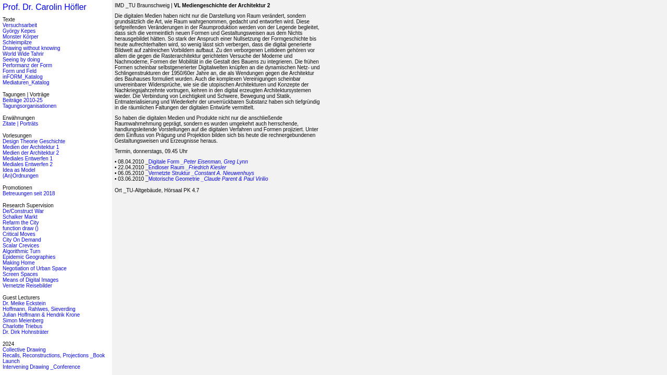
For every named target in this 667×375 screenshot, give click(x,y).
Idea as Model (19, 170)
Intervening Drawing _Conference (41, 367)
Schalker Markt (20, 217)
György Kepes (19, 31)
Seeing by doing (21, 60)
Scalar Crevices (21, 245)
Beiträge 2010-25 (23, 100)
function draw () (21, 228)
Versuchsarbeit (20, 25)
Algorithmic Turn (21, 251)
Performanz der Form (27, 65)
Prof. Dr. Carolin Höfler (45, 7)
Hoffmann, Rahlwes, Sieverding (39, 309)
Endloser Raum (188, 167)
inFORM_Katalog (23, 77)
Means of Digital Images (30, 280)
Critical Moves (19, 234)
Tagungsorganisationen (29, 106)
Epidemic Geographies (29, 257)
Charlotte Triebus (22, 326)
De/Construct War (23, 211)
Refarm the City (21, 223)
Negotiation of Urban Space (35, 268)
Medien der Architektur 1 (31, 147)
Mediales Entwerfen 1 (28, 158)
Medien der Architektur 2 (31, 153)
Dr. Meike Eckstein (24, 303)
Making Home (19, 263)
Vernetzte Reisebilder (27, 286)
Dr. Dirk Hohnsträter (25, 332)
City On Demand (22, 240)
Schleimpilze (17, 42)
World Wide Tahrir (23, 54)
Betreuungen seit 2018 (29, 193)
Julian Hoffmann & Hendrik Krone (41, 315)
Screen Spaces (20, 274)
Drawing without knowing (31, 48)
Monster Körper (21, 37)
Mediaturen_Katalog (26, 82)
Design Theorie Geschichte (34, 141)
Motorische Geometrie (208, 179)
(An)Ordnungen (21, 176)
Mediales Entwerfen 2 (28, 164)
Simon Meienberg (23, 320)
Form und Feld (19, 71)
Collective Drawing (24, 350)
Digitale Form (198, 162)
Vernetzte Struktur (201, 173)
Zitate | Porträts (20, 124)
